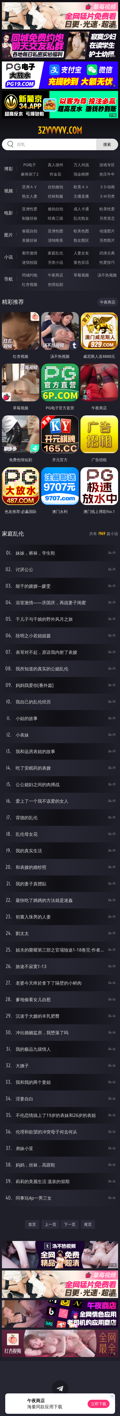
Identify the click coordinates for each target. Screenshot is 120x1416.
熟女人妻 (29, 196)
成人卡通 (81, 208)
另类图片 (107, 240)
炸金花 (55, 174)
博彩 (8, 169)
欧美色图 (81, 230)
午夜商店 (55, 275)
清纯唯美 (55, 240)
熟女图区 (81, 240)
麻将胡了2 (29, 174)
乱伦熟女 (81, 218)
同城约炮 (29, 275)
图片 (8, 235)
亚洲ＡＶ (29, 186)
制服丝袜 (29, 218)
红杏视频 (29, 284)
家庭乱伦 (55, 253)
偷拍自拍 (55, 208)
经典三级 (55, 218)
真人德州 (55, 164)
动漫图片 (107, 230)
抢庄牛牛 (107, 174)
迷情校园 (29, 262)
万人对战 (81, 164)
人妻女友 (81, 253)
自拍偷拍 (55, 186)
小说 (8, 257)
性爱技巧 (107, 262)
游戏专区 (107, 164)
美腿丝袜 (29, 240)
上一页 (50, 1224)
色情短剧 (55, 284)
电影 (8, 213)
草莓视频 (81, 275)
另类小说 (55, 262)
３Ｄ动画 (107, 186)
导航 (8, 279)
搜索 (107, 144)
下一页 (70, 1224)
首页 (32, 1224)
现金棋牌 (81, 174)
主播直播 (81, 196)
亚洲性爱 (29, 208)
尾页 (88, 1224)
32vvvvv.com (60, 130)
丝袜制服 (55, 196)
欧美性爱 (107, 208)
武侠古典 (107, 253)
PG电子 (29, 164)
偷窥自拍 (29, 230)
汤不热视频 (107, 275)
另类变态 (107, 218)
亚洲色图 (55, 230)
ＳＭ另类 (107, 196)
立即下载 (98, 1403)
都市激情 (29, 253)
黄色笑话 (81, 262)
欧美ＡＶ (81, 186)
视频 (8, 191)
